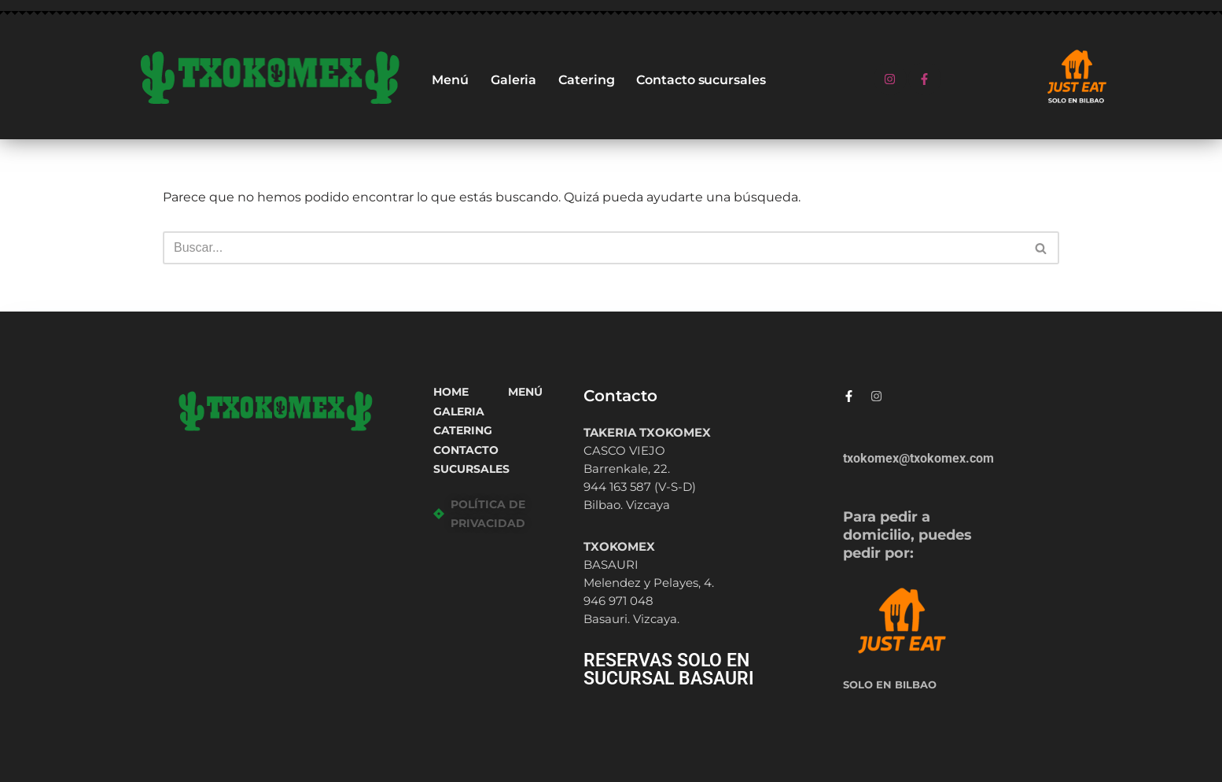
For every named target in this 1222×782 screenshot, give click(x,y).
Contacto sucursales (700, 79)
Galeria (513, 79)
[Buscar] (593, 247)
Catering (586, 79)
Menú (450, 79)
